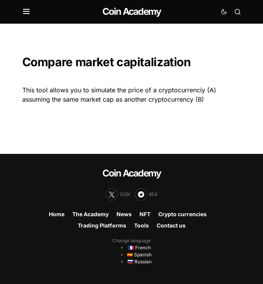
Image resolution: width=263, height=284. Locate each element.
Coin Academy (131, 11)
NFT (145, 214)
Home (56, 214)
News (124, 214)
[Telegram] (146, 194)
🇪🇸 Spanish (139, 255)
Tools (141, 225)
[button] (26, 11)
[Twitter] (118, 194)
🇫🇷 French (139, 247)
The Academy (90, 214)
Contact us (171, 225)
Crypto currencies (182, 214)
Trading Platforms (102, 225)
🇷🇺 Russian (139, 262)
